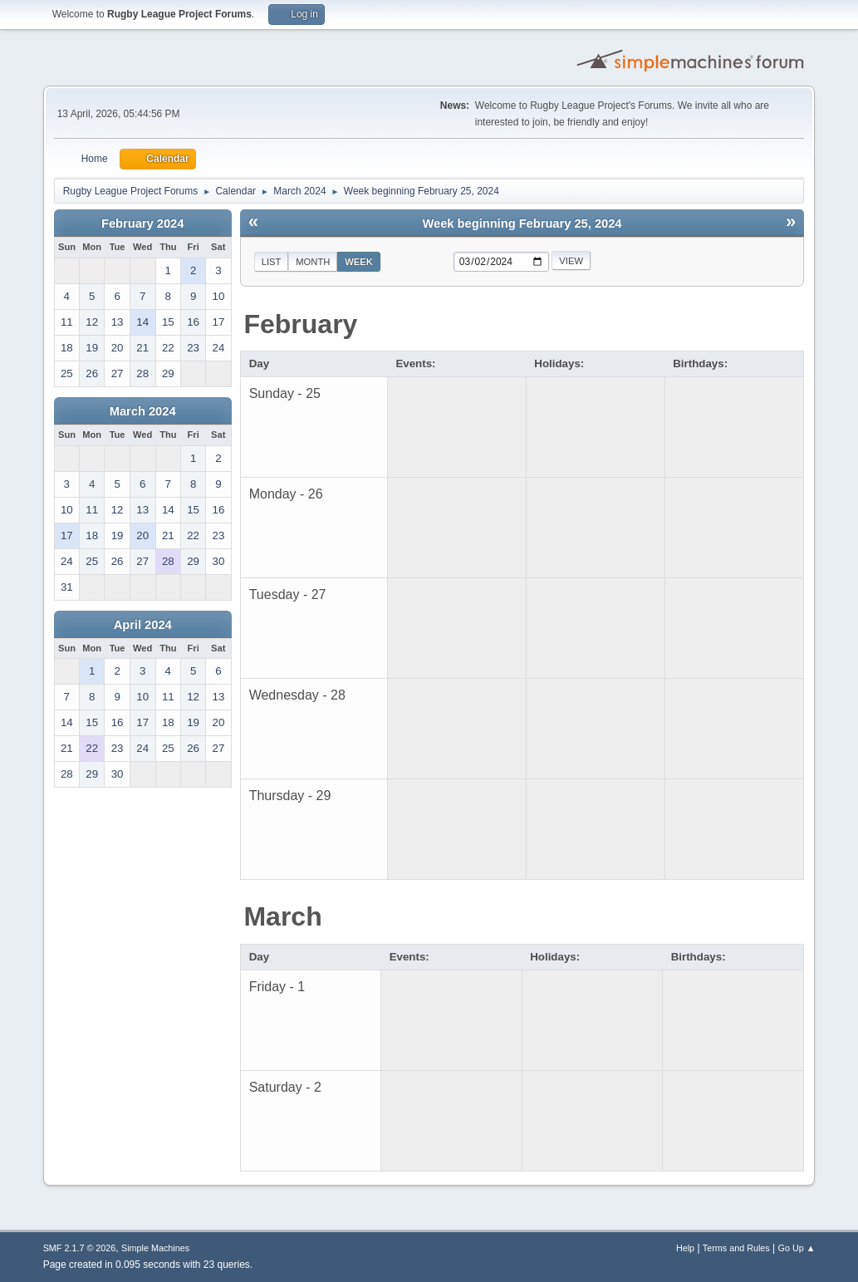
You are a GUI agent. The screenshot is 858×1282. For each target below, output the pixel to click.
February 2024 (142, 223)
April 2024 (143, 624)
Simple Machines (155, 1248)
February (300, 324)
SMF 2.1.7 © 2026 (79, 1248)
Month (313, 262)
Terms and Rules (736, 1248)
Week (359, 262)
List (272, 262)
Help (685, 1248)
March (282, 916)
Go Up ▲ (797, 1248)
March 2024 (143, 411)
